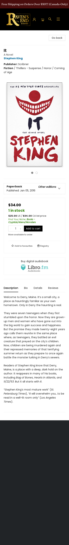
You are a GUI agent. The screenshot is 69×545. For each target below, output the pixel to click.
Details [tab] (38, 288)
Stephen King (14, 58)
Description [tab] (11, 288)
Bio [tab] (26, 288)
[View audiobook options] (34, 266)
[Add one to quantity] (20, 229)
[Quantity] (15, 228)
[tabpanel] (34, 353)
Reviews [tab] (53, 288)
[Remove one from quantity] (10, 229)
